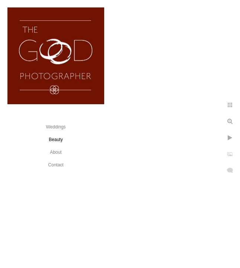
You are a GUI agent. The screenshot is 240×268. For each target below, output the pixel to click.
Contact (55, 165)
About (55, 152)
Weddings (55, 127)
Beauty (56, 139)
